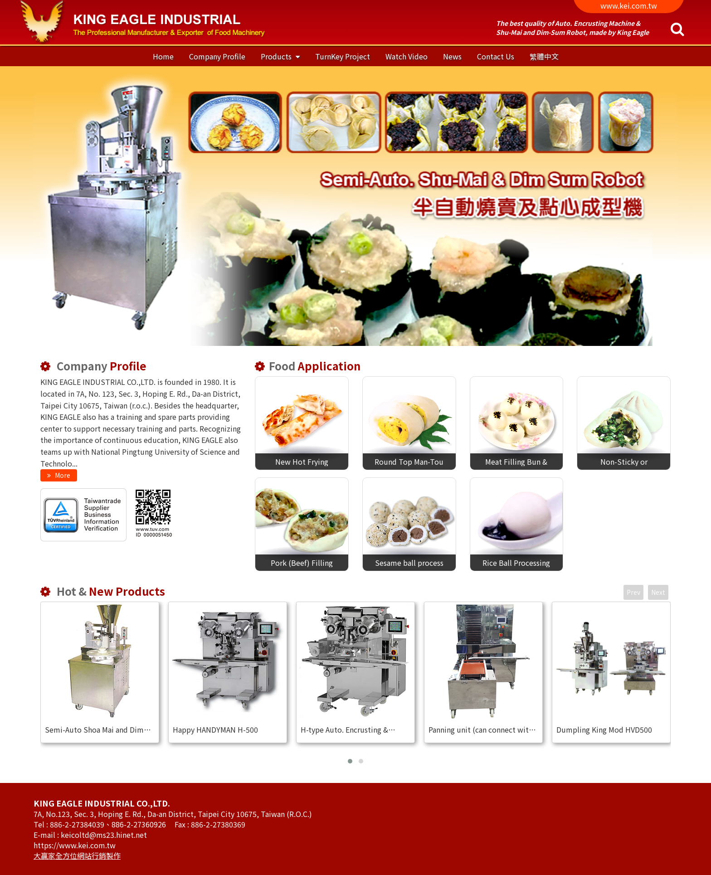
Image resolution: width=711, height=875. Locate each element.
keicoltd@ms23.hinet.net (104, 834)
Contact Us (495, 56)
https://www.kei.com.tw (75, 845)
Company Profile (217, 56)
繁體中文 (544, 56)
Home (163, 56)
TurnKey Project (342, 56)
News (452, 56)
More (62, 475)
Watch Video (406, 56)
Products (277, 56)
